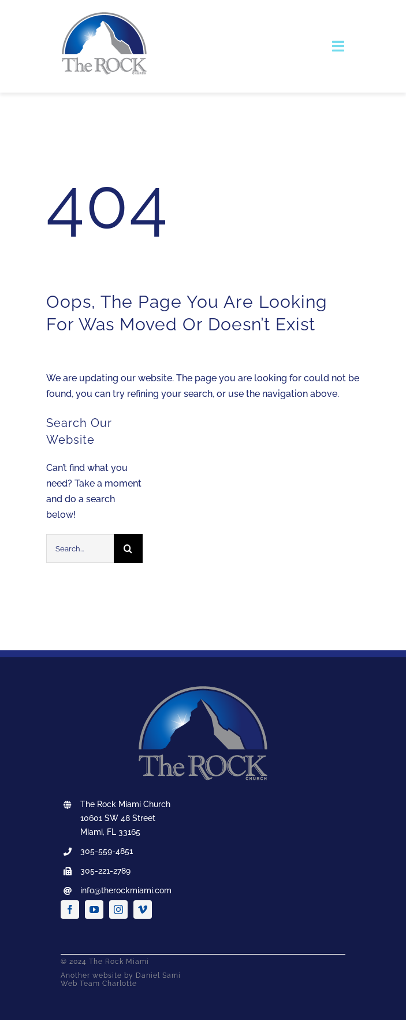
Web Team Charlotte (99, 984)
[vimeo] (142, 909)
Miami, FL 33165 (110, 832)
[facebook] (70, 909)
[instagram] (118, 909)
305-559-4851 (106, 851)
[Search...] (80, 548)
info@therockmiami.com (126, 890)
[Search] (128, 548)
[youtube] (94, 909)
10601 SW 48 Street (117, 818)
